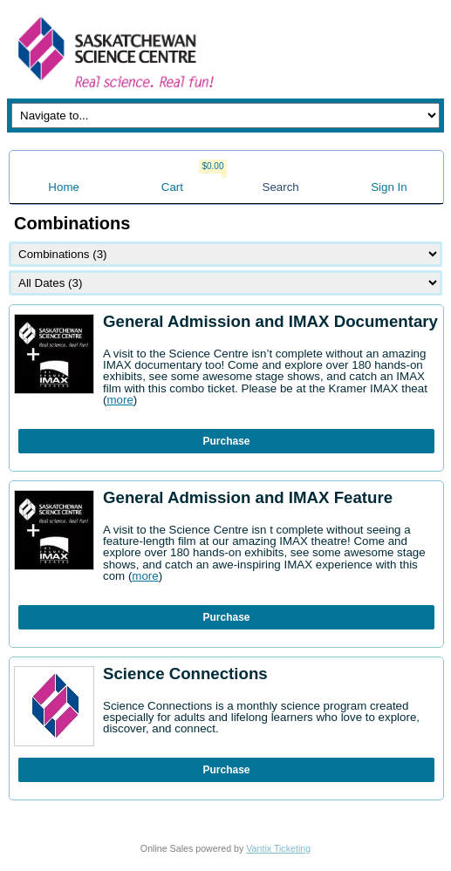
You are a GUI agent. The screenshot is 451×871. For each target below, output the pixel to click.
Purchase (225, 441)
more (119, 399)
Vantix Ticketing (278, 848)
